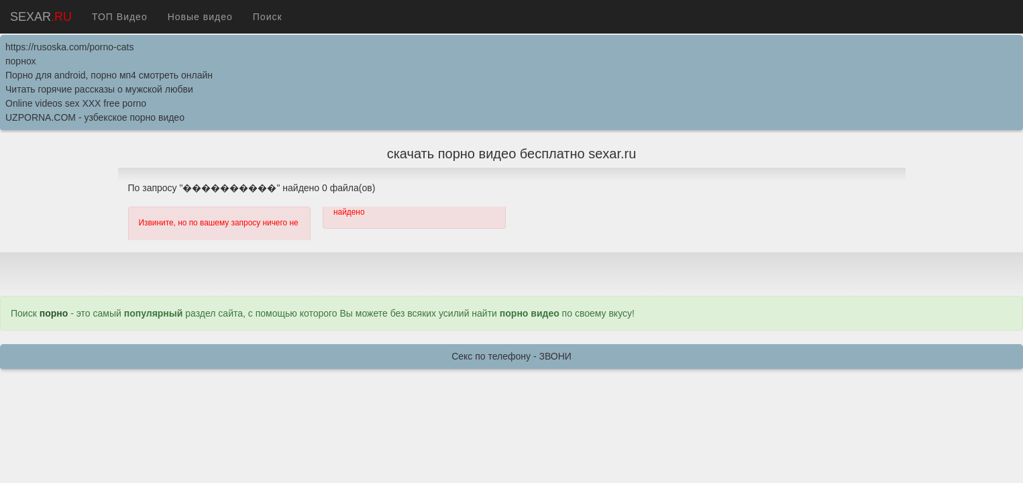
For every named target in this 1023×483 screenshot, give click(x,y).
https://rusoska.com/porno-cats (69, 47)
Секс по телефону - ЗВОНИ (511, 356)
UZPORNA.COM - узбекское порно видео (94, 117)
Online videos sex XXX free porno (75, 103)
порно (54, 313)
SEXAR (41, 16)
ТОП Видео (120, 16)
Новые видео (200, 16)
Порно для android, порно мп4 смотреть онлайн (109, 75)
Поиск (267, 16)
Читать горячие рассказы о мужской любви (99, 89)
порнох (20, 61)
